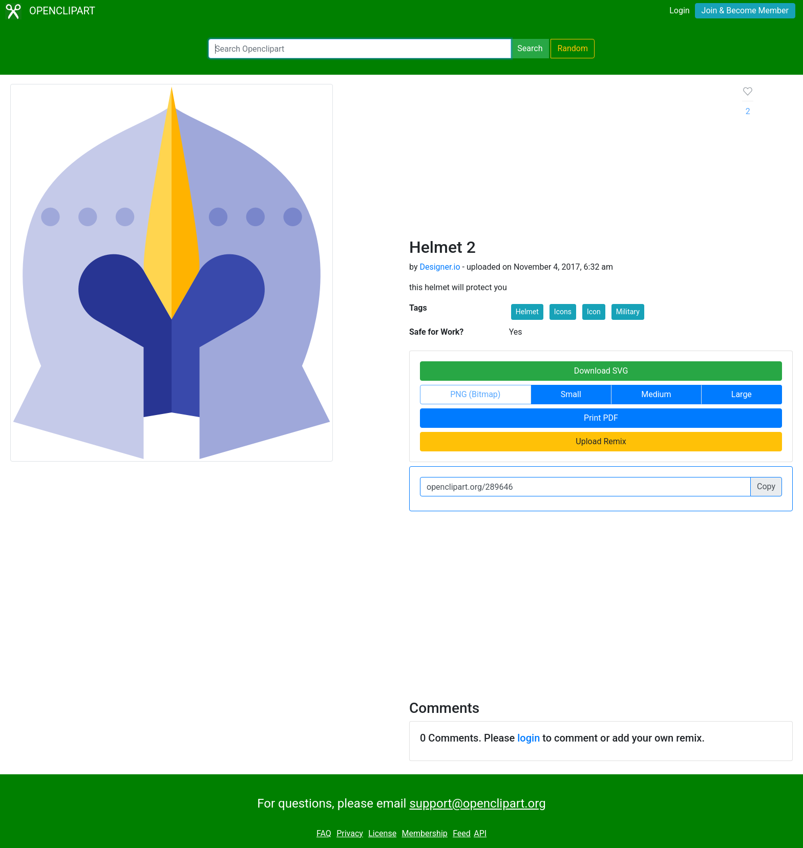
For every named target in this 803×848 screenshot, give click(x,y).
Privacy (349, 833)
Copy (766, 486)
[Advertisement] (567, 160)
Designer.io (439, 267)
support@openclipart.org (477, 803)
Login (679, 10)
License (382, 833)
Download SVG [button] (601, 371)
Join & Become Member (745, 10)
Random (572, 48)
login (528, 738)
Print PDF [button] (601, 418)
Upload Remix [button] (601, 441)
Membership (424, 833)
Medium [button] (656, 394)
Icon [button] (594, 312)
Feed (462, 833)
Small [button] (571, 394)
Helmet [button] (527, 312)
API (480, 833)
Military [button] (628, 312)
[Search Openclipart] (359, 48)
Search (529, 48)
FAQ (323, 833)
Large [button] (741, 394)
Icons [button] (563, 312)
